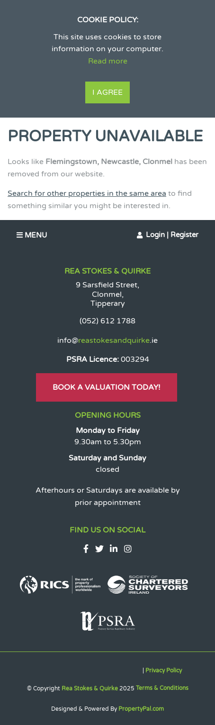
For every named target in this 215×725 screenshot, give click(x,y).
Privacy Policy (163, 670)
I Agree (107, 92)
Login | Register (172, 234)
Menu (32, 235)
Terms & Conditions (162, 688)
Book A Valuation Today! (107, 387)
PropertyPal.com (141, 709)
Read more (107, 61)
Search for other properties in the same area (87, 193)
